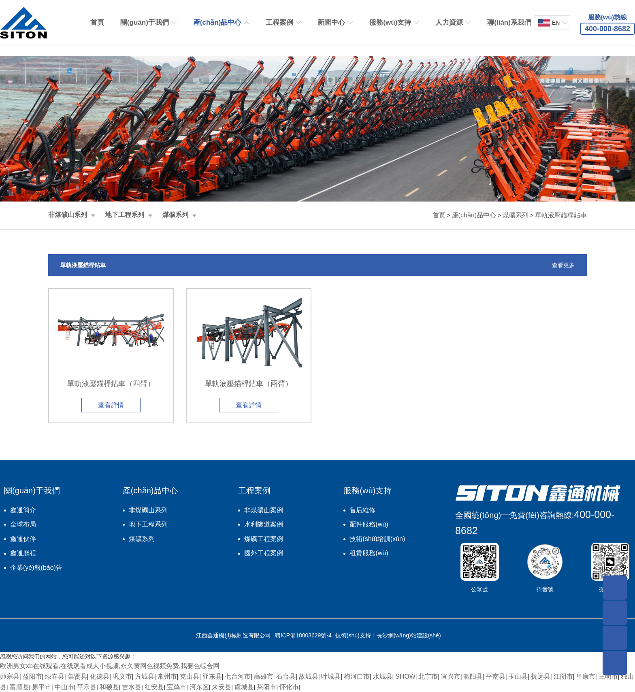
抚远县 (540, 676)
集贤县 (77, 676)
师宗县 (9, 676)
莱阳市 (266, 687)
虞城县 (244, 687)
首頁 (97, 22)
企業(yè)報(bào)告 (36, 567)
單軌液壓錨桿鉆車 (561, 215)
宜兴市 (450, 676)
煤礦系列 (175, 214)
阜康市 (585, 676)
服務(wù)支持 (390, 22)
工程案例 (279, 22)
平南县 (495, 676)
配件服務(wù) (368, 524)
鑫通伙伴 (23, 538)
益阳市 (32, 676)
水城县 (382, 676)
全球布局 (23, 524)
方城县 (144, 676)
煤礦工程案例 (263, 538)
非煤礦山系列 (67, 214)
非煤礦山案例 (263, 510)
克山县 (189, 676)
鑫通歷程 (23, 553)
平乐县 (86, 687)
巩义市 (122, 676)
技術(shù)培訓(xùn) (377, 538)
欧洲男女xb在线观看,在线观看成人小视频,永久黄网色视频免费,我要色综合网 (109, 665)
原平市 (41, 687)
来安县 (221, 687)
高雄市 (263, 676)
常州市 (167, 676)
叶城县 (331, 676)
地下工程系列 (124, 214)
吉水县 (131, 687)
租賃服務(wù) (368, 553)
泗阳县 (473, 676)
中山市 (64, 687)
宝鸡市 (176, 687)
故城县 (308, 676)
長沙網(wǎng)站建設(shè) (409, 635)
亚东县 (212, 676)
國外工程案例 (263, 553)
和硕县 (109, 687)
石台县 (286, 676)
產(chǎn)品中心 (217, 22)
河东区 (199, 687)
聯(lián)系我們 (509, 22)
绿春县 (54, 676)
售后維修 (362, 510)
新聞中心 (331, 22)
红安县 (154, 687)
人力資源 (449, 22)
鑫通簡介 (23, 510)
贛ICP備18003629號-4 (303, 635)
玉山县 (518, 676)
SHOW (405, 676)
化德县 (99, 676)
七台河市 (238, 676)
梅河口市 (357, 676)
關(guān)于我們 (144, 22)
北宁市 (428, 676)
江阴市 (563, 676)
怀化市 (289, 687)
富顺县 (19, 687)
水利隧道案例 (263, 524)
